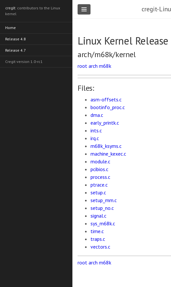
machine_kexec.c (108, 153)
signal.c (98, 215)
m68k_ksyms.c (106, 146)
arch (93, 66)
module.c (100, 161)
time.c (97, 231)
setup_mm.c (104, 200)
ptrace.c (99, 184)
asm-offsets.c (106, 99)
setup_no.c (102, 208)
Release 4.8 (15, 38)
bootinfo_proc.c (108, 107)
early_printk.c (105, 122)
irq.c (95, 138)
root (82, 66)
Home (10, 27)
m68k (105, 66)
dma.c (97, 115)
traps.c (98, 239)
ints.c (96, 130)
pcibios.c (99, 169)
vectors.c (100, 246)
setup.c (98, 192)
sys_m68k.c (103, 223)
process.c (100, 177)
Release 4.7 (15, 50)
